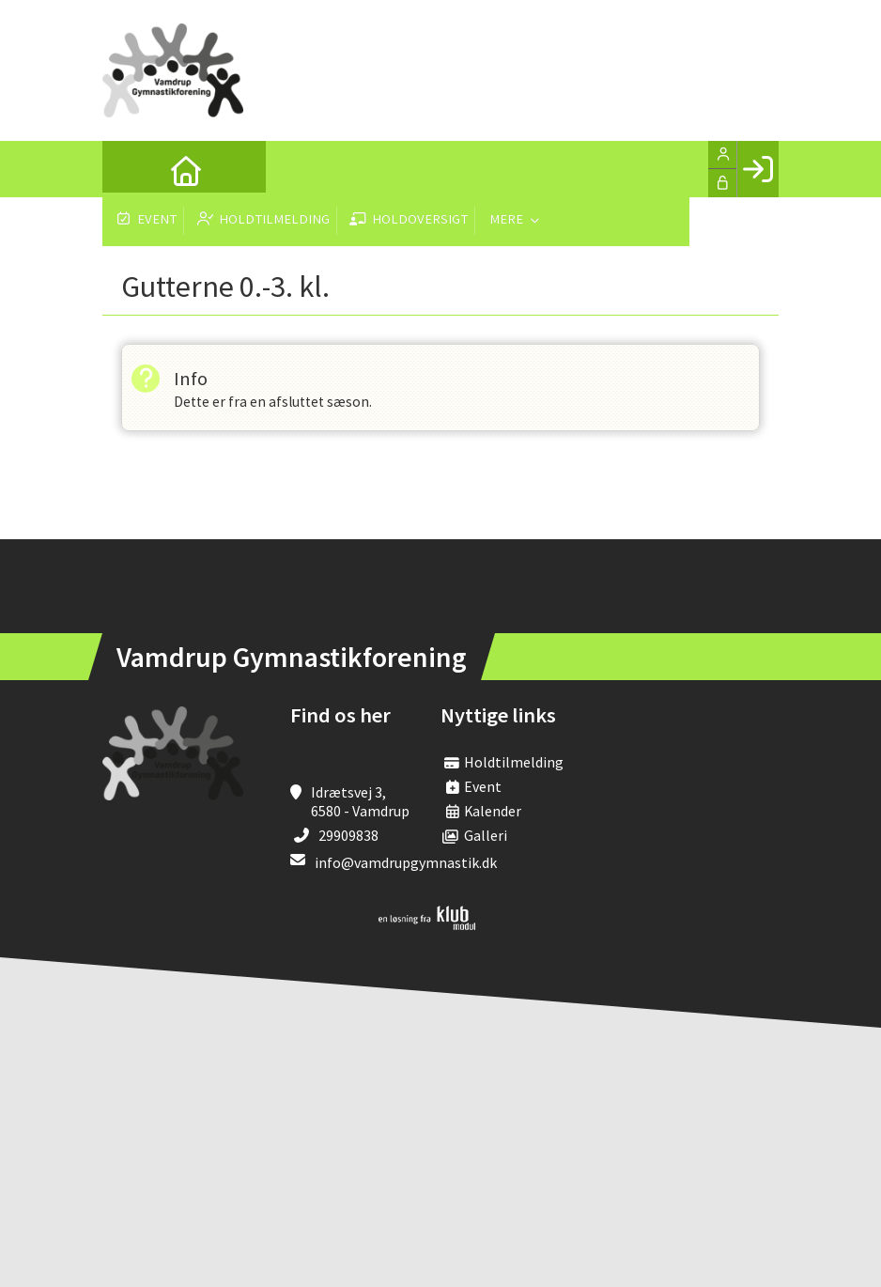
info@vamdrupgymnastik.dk (406, 863)
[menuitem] (130, 169)
